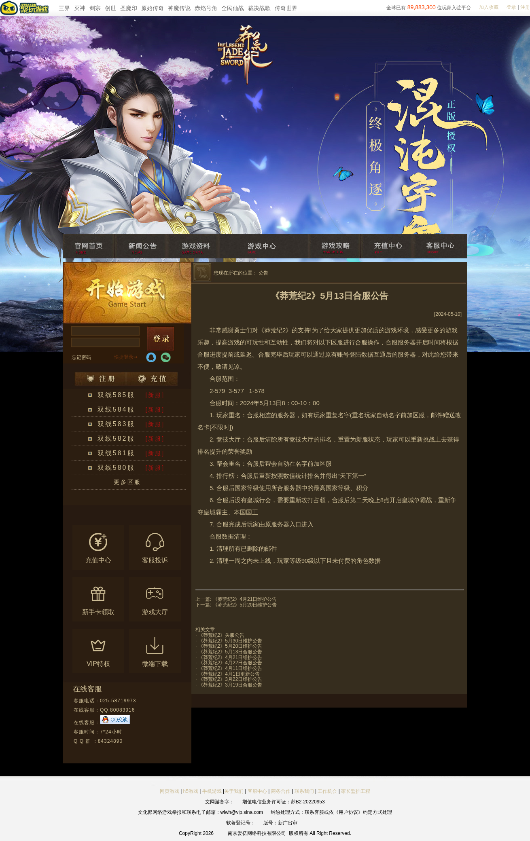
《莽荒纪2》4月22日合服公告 (230, 663)
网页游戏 (169, 791)
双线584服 (116, 409)
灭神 (79, 8)
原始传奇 (152, 8)
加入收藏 (488, 7)
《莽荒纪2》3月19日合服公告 (230, 685)
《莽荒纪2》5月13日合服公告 (230, 652)
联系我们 (305, 791)
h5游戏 (190, 791)
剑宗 (95, 8)
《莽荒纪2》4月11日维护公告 (230, 668)
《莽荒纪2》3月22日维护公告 (230, 679)
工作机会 (327, 791)
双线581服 (116, 453)
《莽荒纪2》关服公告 (221, 635)
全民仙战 (232, 8)
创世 (110, 8)
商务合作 (280, 791)
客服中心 (257, 791)
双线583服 (116, 423)
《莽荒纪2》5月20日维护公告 (245, 605)
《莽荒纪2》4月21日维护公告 (245, 599)
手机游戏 (212, 791)
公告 (263, 273)
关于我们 (234, 791)
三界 (64, 8)
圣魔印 (128, 8)
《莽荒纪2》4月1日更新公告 (229, 674)
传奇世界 (286, 8)
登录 (511, 7)
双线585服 (116, 394)
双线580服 (116, 467)
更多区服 (127, 482)
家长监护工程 (355, 791)
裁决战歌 (259, 8)
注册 (525, 7)
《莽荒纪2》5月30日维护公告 (230, 641)
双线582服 (116, 438)
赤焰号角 (206, 8)
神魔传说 (179, 8)
